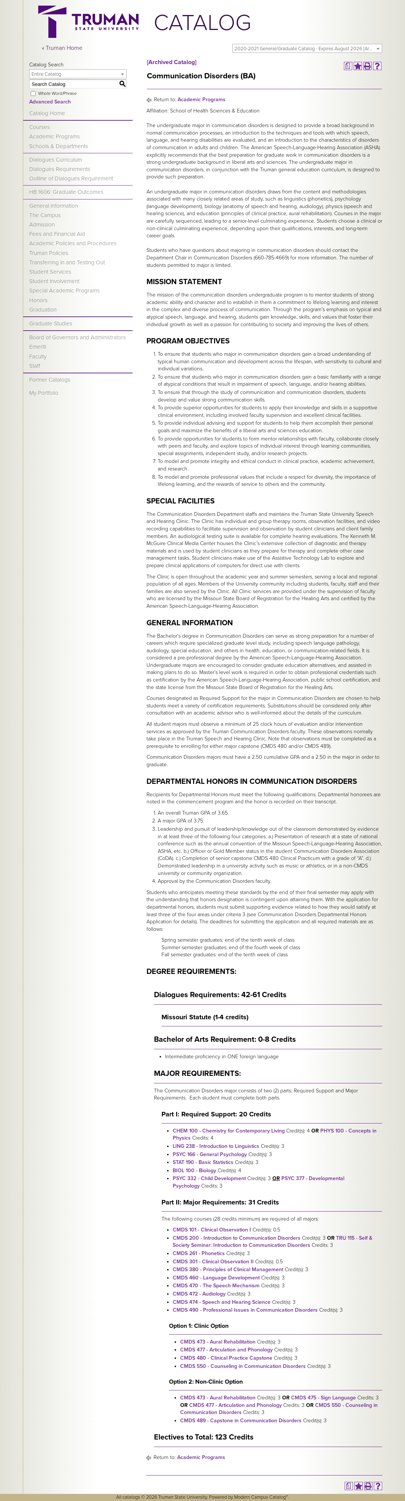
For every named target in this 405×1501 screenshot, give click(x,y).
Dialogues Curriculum (55, 159)
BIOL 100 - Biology (194, 1170)
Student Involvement (54, 281)
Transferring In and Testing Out (67, 262)
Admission (42, 224)
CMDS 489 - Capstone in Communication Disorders (241, 1420)
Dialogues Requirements (59, 169)
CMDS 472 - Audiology (199, 1294)
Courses (39, 127)
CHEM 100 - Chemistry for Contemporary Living (229, 1131)
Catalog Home (47, 113)
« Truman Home (62, 48)
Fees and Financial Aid (57, 234)
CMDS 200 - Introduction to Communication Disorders (236, 1238)
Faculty (37, 356)
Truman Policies (48, 253)
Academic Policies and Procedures (73, 243)
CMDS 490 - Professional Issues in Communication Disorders (245, 1310)
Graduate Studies (50, 323)
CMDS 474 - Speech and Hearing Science (221, 1302)
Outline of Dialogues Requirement (71, 178)
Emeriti (37, 346)
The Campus (45, 215)
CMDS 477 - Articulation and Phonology (226, 1350)
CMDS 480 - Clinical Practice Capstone (226, 1358)
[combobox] (307, 48)
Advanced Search (50, 102)
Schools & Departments (58, 146)
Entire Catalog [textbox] (46, 74)
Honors (38, 300)
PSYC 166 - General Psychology (210, 1154)
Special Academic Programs (64, 290)
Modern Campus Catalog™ (261, 1497)
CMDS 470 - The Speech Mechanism (216, 1285)
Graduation (43, 309)
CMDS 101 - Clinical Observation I (212, 1230)
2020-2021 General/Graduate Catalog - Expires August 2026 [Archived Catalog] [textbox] (308, 49)
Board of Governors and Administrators (77, 337)
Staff (34, 366)
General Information (53, 205)
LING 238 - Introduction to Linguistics (216, 1146)
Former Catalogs (49, 379)
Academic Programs (54, 136)
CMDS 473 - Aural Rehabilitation (218, 1342)
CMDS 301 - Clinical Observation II (213, 1261)
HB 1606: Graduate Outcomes (66, 192)
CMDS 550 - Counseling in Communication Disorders (243, 1366)
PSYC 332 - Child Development (209, 1178)
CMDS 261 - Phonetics (199, 1253)
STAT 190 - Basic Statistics (203, 1162)
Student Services (50, 271)
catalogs (131, 1497)
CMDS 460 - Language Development (216, 1278)
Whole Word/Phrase (57, 93)
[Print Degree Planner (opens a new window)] (348, 66)
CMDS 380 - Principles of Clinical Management (228, 1269)
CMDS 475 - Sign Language (323, 1398)
